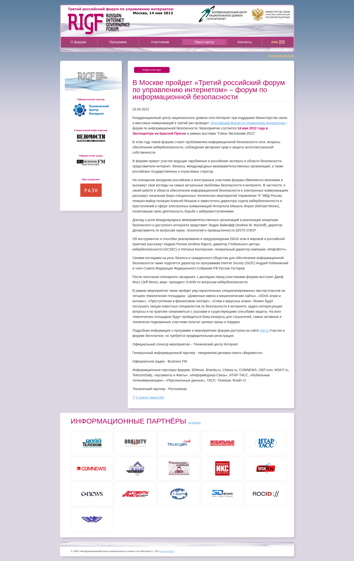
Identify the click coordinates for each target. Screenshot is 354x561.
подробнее (194, 422)
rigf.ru (264, 330)
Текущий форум (281, 55)
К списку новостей (149, 397)
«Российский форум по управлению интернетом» (248, 123)
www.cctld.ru (167, 551)
